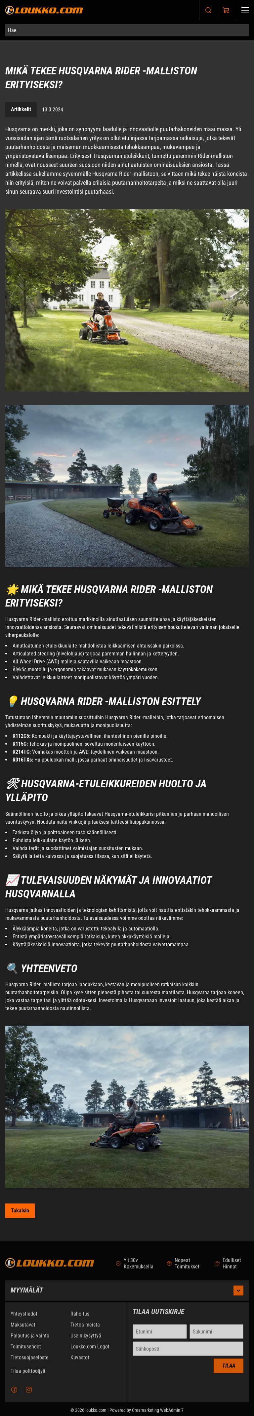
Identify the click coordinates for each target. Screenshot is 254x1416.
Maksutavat (23, 1330)
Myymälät (127, 1296)
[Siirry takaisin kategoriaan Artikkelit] (20, 1210)
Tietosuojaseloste (30, 1363)
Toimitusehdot (26, 1352)
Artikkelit (21, 109)
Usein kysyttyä (85, 1341)
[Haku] (208, 10)
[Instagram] (28, 1395)
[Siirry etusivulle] (44, 10)
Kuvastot (79, 1363)
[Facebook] (14, 1395)
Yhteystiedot (24, 1320)
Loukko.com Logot (89, 1352)
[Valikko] (245, 10)
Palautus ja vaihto (30, 1341)
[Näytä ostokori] (226, 10)
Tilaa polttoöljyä (28, 1377)
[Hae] (127, 30)
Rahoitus (79, 1320)
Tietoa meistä (85, 1330)
